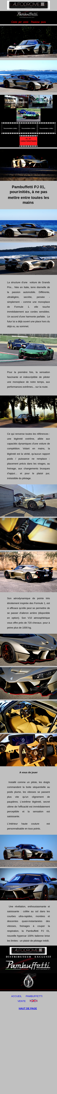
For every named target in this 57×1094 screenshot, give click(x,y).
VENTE (22, 1001)
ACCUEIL (16, 996)
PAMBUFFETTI (34, 996)
